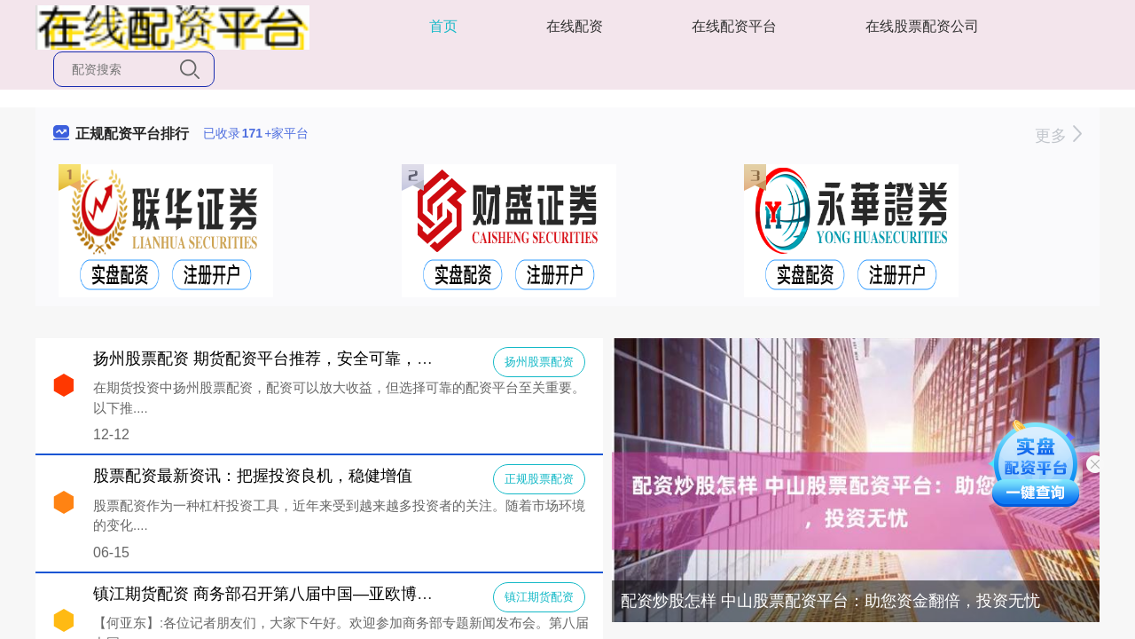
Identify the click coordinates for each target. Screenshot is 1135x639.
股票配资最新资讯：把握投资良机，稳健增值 (252, 476)
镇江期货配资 (539, 597)
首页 (443, 26)
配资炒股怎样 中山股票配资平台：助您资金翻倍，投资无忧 (830, 601)
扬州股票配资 (539, 361)
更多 (1058, 136)
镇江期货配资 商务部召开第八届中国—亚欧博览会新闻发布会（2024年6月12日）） (389, 594)
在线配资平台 (734, 26)
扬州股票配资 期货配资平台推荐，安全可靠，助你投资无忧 (303, 358)
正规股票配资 (539, 478)
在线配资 (574, 26)
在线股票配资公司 (922, 26)
